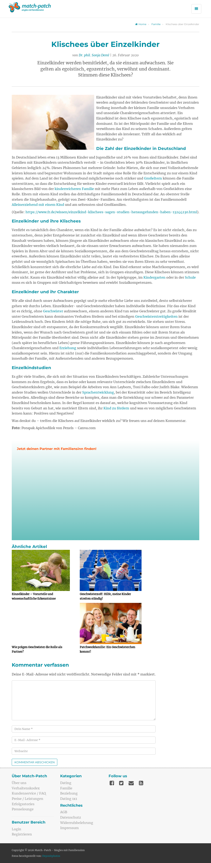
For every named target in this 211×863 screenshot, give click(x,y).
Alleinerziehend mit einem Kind (38, 205)
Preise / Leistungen (27, 799)
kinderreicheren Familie (74, 189)
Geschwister (53, 311)
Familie (156, 24)
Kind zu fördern (116, 408)
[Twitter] (121, 783)
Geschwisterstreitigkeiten (156, 316)
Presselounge (23, 809)
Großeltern (153, 178)
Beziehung (69, 793)
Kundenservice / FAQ (29, 793)
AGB (63, 812)
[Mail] (131, 783)
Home (140, 24)
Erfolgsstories (23, 804)
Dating (65, 783)
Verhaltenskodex (26, 788)
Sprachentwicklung (98, 392)
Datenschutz (70, 817)
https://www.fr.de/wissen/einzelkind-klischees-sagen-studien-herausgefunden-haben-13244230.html (111, 212)
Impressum (69, 828)
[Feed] (141, 783)
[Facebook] (112, 783)
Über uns (19, 783)
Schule (190, 277)
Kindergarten (154, 277)
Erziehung (67, 348)
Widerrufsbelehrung (76, 823)
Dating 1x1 (68, 799)
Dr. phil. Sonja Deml (94, 55)
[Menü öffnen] (196, 9)
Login (16, 829)
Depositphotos (51, 855)
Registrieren (22, 834)
